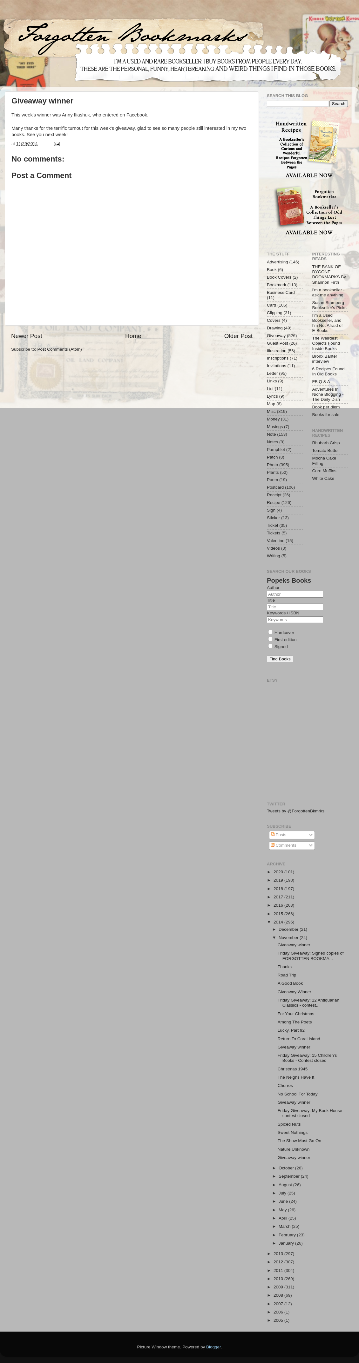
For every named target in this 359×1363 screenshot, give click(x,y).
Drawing (275, 328)
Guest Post (277, 343)
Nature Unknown (294, 1149)
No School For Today (298, 1094)
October (287, 1168)
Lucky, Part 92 (291, 1030)
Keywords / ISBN (283, 613)
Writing (273, 555)
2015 (279, 913)
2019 (279, 880)
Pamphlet (276, 449)
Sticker (273, 517)
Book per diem (326, 407)
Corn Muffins (324, 470)
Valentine (275, 540)
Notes (272, 442)
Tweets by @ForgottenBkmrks (295, 811)
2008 (279, 1295)
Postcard (275, 487)
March (285, 1226)
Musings (275, 426)
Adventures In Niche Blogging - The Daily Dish (328, 394)
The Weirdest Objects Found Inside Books (326, 343)
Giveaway (276, 335)
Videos (273, 548)
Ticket (272, 525)
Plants (273, 472)
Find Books (280, 659)
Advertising (277, 262)
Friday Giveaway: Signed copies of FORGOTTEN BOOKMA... (311, 956)
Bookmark (276, 284)
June (284, 1201)
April (283, 1218)
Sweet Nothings (293, 1132)
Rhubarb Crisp (326, 442)
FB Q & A (321, 381)
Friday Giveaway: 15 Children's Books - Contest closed (307, 1058)
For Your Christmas (296, 1013)
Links (272, 381)
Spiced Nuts (289, 1124)
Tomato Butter (325, 450)
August (286, 1184)
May (283, 1210)
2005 (279, 1320)
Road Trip (287, 975)
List (270, 388)
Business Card (281, 292)
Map (271, 403)
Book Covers (279, 277)
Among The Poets (295, 1022)
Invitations (276, 365)
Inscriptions (277, 358)
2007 (279, 1303)
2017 (279, 897)
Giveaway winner (294, 945)
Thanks (285, 966)
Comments (283, 845)
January (287, 1243)
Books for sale (326, 414)
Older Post (238, 336)
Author (273, 587)
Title (271, 600)
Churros (285, 1085)
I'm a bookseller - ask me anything (328, 292)
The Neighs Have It (296, 1077)
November (289, 937)
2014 (279, 922)
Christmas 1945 (293, 1069)
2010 (279, 1278)
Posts (279, 834)
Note (271, 434)
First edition (282, 639)
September (290, 1176)
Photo (272, 464)
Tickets (273, 533)
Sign (271, 510)
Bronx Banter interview (324, 359)
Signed (278, 646)
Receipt (274, 495)
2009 (279, 1287)
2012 (279, 1262)
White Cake (323, 478)
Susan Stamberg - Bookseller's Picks (329, 305)
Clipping (274, 312)
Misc (271, 411)
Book (272, 269)
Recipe (273, 502)
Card (271, 305)
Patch (272, 457)
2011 (279, 1270)
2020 (279, 872)
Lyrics (272, 396)
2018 (279, 888)
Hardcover (281, 632)
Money (273, 419)
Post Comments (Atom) (59, 349)
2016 (279, 905)
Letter (272, 373)
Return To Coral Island (299, 1038)
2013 (279, 1253)
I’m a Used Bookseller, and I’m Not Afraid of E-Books (327, 323)
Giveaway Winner (294, 991)
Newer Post (26, 336)
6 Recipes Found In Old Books (328, 371)
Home (133, 336)
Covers (274, 320)
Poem (272, 479)
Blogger (213, 1347)
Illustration (277, 350)
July (283, 1193)
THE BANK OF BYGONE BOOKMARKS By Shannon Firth (329, 274)
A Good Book (290, 983)
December (289, 929)
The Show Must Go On (299, 1140)
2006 (279, 1312)
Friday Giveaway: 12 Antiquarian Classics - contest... (308, 1003)
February (288, 1235)
